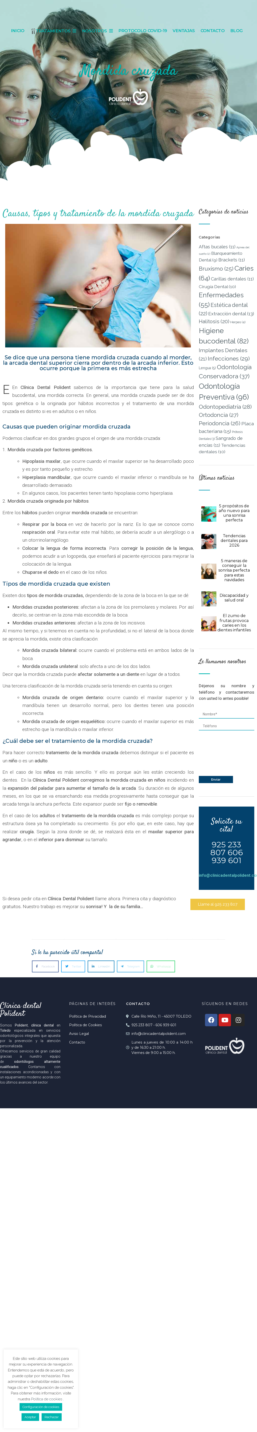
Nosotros (97, 30)
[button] (217, 904)
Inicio (18, 30)
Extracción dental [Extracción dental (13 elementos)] (231, 313)
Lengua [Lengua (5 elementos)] (207, 368)
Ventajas (184, 30)
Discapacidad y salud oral (234, 597)
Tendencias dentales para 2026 (234, 541)
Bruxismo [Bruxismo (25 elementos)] (216, 268)
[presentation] (219, 754)
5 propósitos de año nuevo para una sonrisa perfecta (234, 513)
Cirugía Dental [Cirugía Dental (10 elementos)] (217, 286)
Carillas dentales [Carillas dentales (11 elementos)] (232, 278)
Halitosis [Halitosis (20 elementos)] (214, 321)
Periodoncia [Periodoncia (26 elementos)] (219, 423)
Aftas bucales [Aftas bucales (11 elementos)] (217, 246)
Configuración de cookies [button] (41, 1407)
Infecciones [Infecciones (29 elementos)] (229, 358)
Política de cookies (47, 1399)
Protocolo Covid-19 (142, 30)
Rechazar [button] (52, 1417)
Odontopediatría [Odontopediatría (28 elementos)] (225, 407)
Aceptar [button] (30, 1417)
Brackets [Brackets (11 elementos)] (231, 259)
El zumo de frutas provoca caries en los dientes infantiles (234, 622)
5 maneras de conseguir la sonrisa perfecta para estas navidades (234, 570)
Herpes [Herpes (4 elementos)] (238, 322)
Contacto (213, 30)
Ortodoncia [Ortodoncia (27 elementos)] (218, 415)
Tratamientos (53, 30)
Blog (236, 30)
